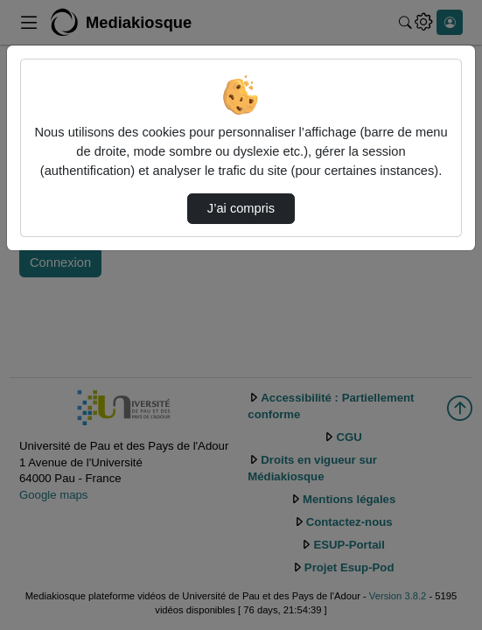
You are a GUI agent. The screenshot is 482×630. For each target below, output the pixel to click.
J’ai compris (241, 208)
